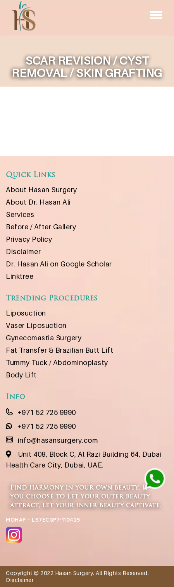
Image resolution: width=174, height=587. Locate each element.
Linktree (19, 276)
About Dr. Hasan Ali (38, 202)
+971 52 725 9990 (41, 412)
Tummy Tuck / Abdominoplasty (57, 362)
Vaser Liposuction (36, 325)
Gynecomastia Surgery (43, 338)
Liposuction (26, 313)
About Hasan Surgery (41, 190)
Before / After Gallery (41, 227)
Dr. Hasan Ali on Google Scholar (59, 264)
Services (20, 214)
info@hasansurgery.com (52, 440)
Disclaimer (23, 251)
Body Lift (21, 375)
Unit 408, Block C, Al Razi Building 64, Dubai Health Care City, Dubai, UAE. (84, 459)
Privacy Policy (29, 239)
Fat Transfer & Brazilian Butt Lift (59, 350)
